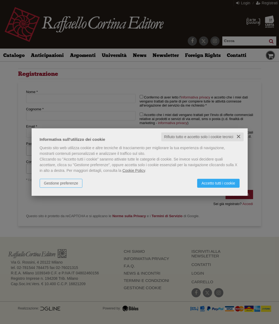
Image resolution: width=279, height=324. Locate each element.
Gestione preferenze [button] (61, 183)
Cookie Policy (133, 170)
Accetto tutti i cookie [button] (218, 183)
